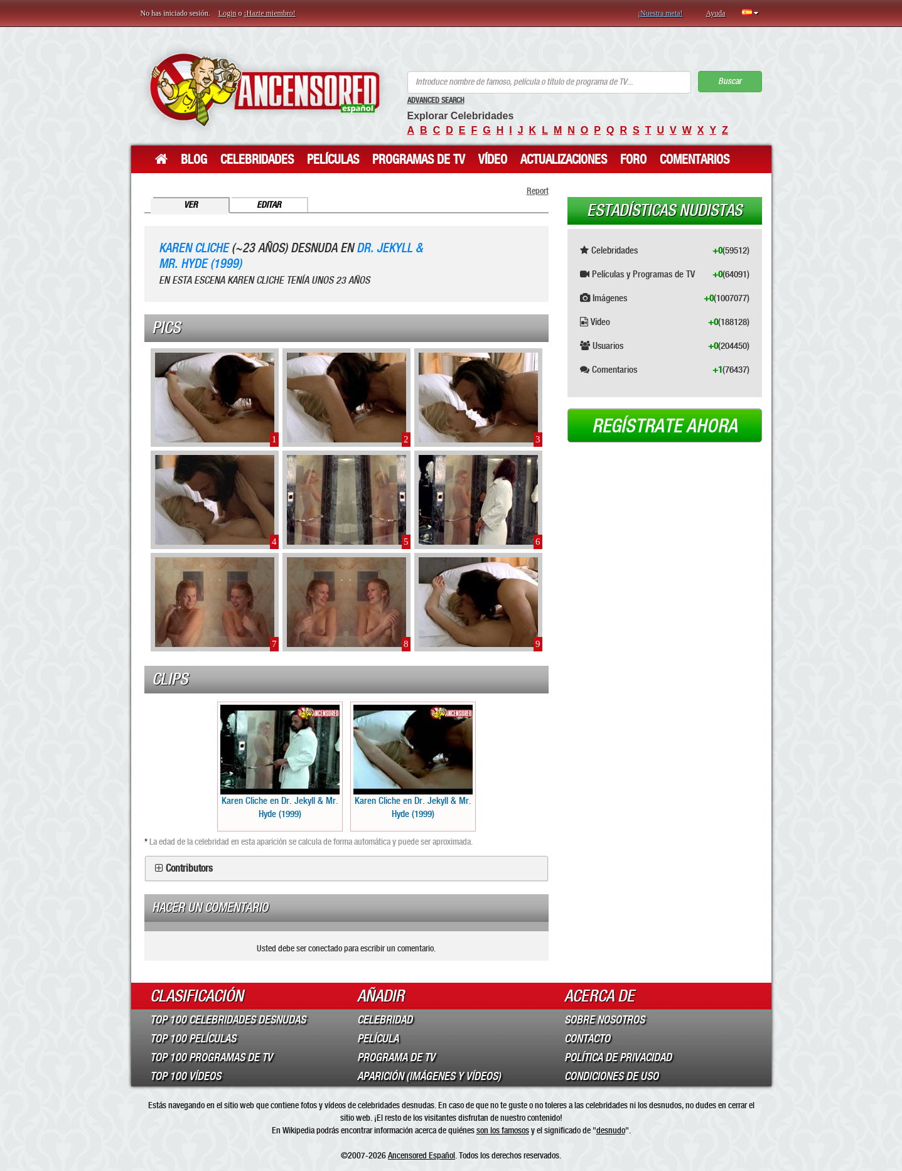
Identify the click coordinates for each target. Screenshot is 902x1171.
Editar (269, 205)
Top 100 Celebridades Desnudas (228, 1020)
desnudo (610, 1130)
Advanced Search (435, 100)
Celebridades (257, 159)
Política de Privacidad (618, 1057)
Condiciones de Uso (611, 1076)
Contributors (189, 868)
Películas (333, 159)
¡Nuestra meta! (660, 13)
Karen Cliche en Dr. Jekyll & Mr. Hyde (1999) (280, 762)
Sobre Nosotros (604, 1020)
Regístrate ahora (665, 426)
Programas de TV (418, 159)
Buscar (729, 81)
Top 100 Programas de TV (211, 1057)
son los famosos (502, 1130)
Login (227, 13)
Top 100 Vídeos (185, 1076)
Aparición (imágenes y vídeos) (429, 1076)
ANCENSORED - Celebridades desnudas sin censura (265, 89)
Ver (191, 205)
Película (378, 1038)
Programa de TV (396, 1057)
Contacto (587, 1038)
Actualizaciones (563, 159)
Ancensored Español (421, 1155)
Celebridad (384, 1020)
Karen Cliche (193, 248)
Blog (194, 159)
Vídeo (492, 159)
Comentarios (694, 159)
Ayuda (716, 13)
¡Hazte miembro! (270, 13)
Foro (633, 159)
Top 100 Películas (193, 1038)
